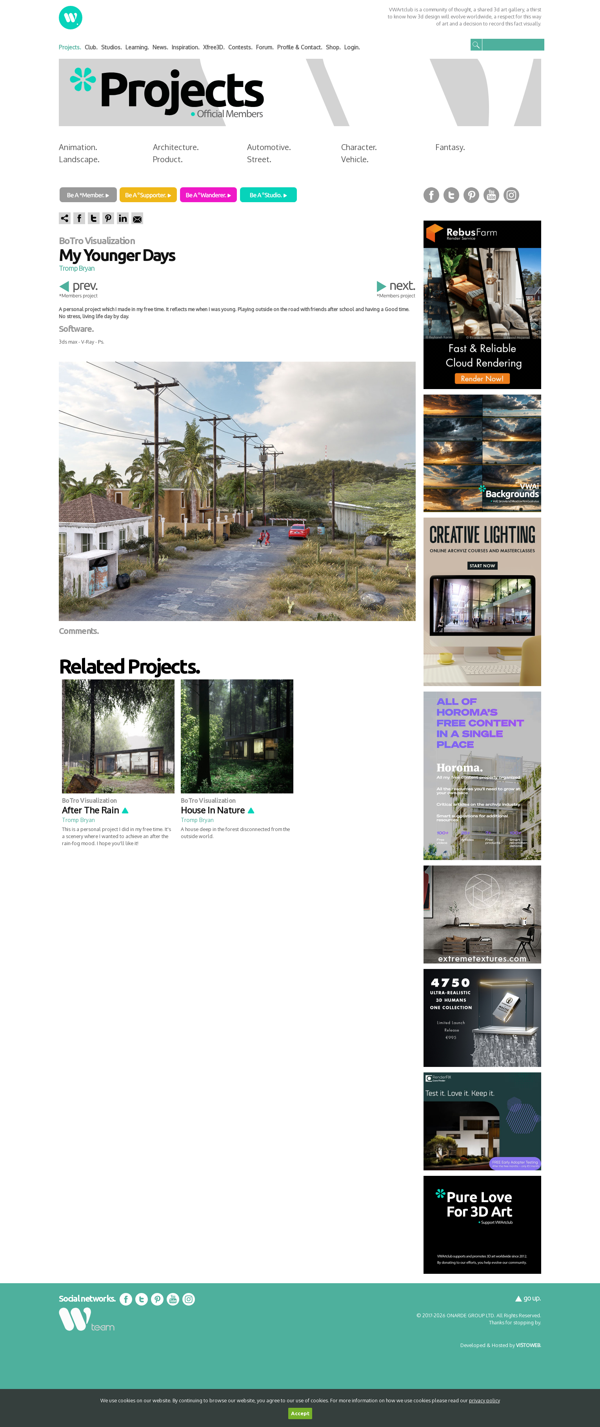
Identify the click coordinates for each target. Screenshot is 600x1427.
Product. (168, 159)
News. (160, 47)
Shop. (333, 47)
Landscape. (79, 159)
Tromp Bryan (76, 268)
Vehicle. (355, 159)
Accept (300, 1413)
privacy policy (484, 1400)
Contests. (240, 47)
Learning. (137, 47)
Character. (359, 147)
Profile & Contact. (299, 47)
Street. (259, 159)
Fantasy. (450, 147)
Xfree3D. (214, 47)
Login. (352, 47)
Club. (91, 47)
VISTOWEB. (528, 1345)
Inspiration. (186, 47)
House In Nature (218, 809)
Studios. (111, 47)
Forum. (265, 47)
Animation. (78, 147)
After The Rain (95, 809)
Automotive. (269, 147)
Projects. (70, 47)
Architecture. (176, 147)
